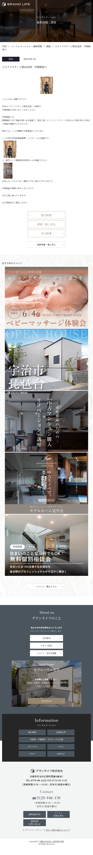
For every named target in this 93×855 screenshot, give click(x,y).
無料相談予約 (34, 814)
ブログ (32, 754)
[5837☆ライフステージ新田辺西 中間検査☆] (46, 545)
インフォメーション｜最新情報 (26, 46)
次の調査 (46, 233)
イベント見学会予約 (58, 814)
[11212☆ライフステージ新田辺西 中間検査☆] (46, 297)
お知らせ (61, 754)
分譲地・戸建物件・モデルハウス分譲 (46, 739)
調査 (48, 46)
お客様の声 (61, 732)
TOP (4, 46)
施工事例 (32, 732)
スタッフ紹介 (46, 645)
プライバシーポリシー (34, 830)
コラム (61, 747)
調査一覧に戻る (46, 224)
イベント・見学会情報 (46, 653)
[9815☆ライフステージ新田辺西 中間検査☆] (46, 483)
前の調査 (46, 215)
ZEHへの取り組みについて (57, 830)
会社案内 (46, 638)
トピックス (32, 747)
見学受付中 (46, 701)
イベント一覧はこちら (46, 586)
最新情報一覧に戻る (46, 244)
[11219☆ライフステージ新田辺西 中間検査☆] (46, 421)
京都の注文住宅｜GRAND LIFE (52, 841)
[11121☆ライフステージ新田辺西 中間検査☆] (46, 359)
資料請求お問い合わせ (34, 822)
